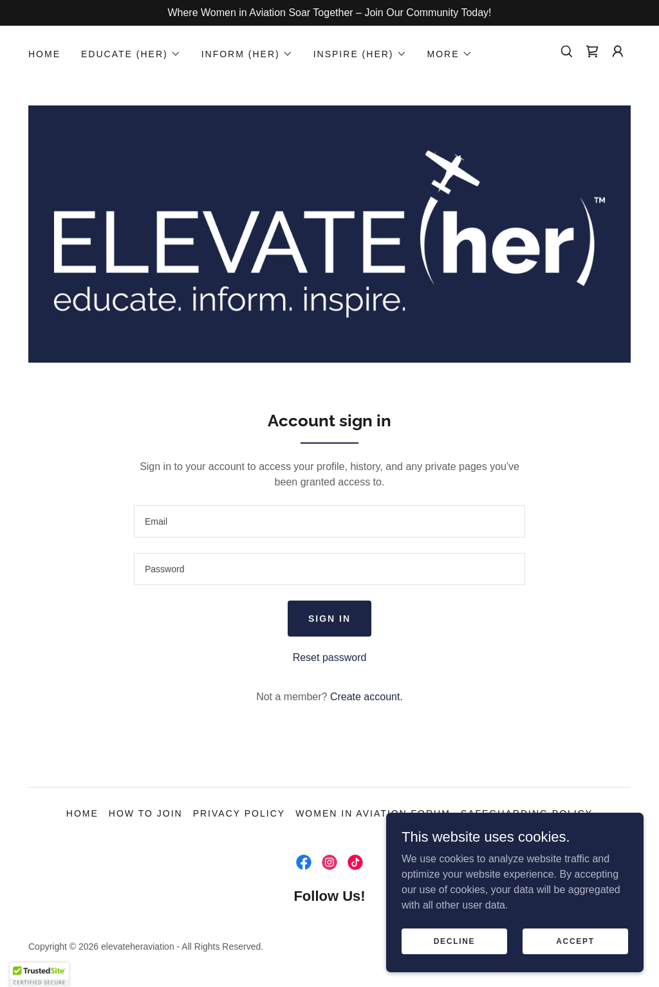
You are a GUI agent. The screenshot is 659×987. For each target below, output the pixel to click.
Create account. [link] (366, 696)
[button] (131, 54)
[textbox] (329, 521)
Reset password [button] (330, 657)
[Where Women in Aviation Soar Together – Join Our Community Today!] (329, 13)
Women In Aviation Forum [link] (372, 813)
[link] (592, 51)
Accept (575, 940)
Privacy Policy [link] (239, 813)
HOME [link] (44, 54)
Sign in (329, 618)
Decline (455, 940)
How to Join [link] (146, 813)
